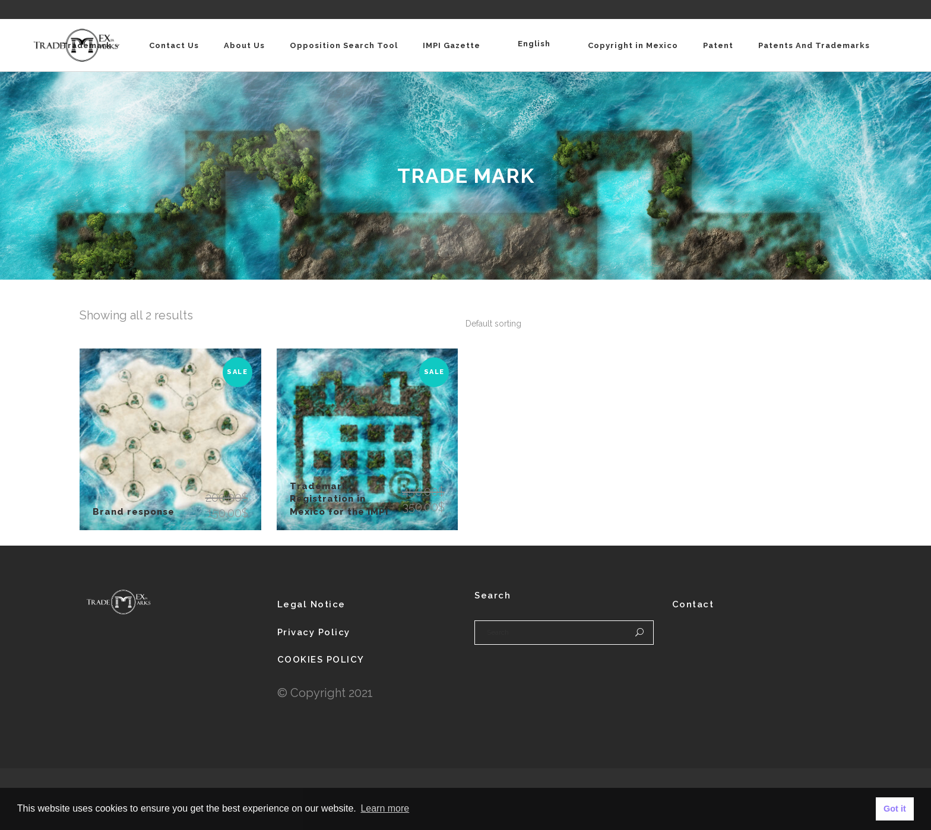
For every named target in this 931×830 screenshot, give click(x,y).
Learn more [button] (384, 808)
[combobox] (493, 323)
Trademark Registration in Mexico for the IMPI (339, 499)
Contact (693, 604)
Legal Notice (311, 604)
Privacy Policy (313, 632)
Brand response (134, 511)
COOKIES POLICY (321, 659)
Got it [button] (895, 808)
